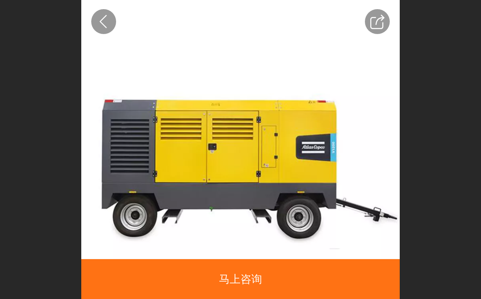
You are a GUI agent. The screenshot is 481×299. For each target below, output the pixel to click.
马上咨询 (240, 279)
